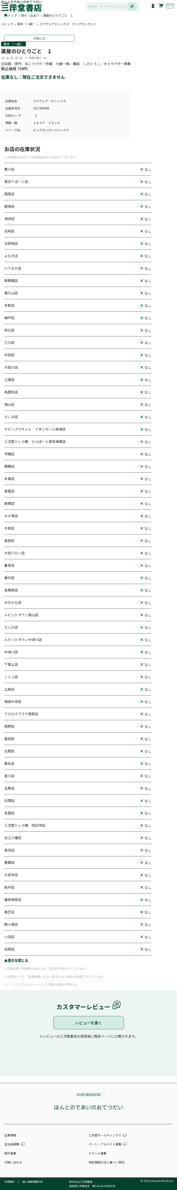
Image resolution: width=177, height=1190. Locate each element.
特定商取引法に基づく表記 (106, 1162)
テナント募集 (98, 1153)
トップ (10, 15)
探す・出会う (30, 15)
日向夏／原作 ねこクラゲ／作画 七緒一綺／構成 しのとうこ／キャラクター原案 (66, 63)
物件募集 (10, 1153)
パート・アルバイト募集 (105, 1144)
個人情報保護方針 (32, 1181)
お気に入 (39, 38)
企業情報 (10, 1135)
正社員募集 (11, 1144)
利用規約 (9, 1181)
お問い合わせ (13, 1162)
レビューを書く (88, 1022)
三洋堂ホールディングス (105, 1135)
